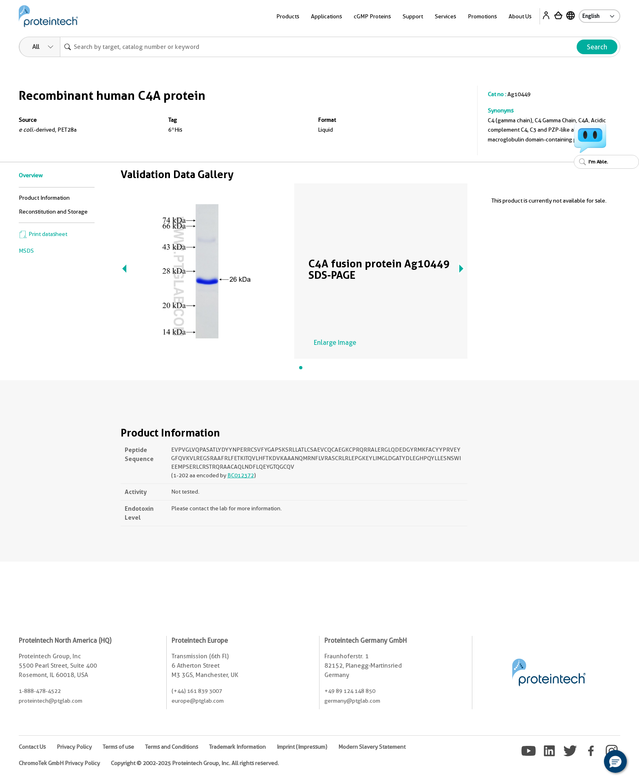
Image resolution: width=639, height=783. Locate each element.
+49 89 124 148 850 (349, 691)
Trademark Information (237, 746)
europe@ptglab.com (198, 700)
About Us (520, 16)
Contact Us (32, 746)
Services (445, 16)
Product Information (44, 197)
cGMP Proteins (372, 16)
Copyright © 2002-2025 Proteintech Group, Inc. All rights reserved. (195, 763)
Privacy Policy (74, 746)
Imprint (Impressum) (302, 746)
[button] (615, 761)
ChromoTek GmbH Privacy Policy (59, 763)
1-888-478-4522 (40, 691)
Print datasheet (43, 234)
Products (287, 16)
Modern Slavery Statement (371, 746)
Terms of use (118, 746)
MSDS (26, 250)
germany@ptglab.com (352, 700)
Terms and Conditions (171, 746)
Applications (326, 16)
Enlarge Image (335, 342)
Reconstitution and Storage (53, 211)
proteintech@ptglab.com (50, 700)
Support (413, 16)
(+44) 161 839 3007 (197, 691)
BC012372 (240, 475)
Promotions (482, 16)
